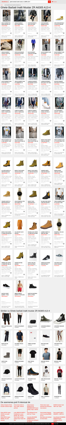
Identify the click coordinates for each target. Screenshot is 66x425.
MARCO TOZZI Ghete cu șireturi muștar (33, 171)
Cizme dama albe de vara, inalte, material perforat (19, 406)
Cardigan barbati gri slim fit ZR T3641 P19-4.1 (46, 83)
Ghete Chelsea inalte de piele (31, 263)
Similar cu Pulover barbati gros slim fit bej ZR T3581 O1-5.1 (33, 153)
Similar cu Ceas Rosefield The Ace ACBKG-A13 (20, 214)
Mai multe (56, 423)
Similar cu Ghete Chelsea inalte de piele (32, 277)
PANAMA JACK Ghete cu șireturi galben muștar (33, 233)
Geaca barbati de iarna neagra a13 (5, 24)
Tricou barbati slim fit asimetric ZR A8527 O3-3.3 (20, 83)
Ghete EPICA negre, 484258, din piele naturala (5, 419)
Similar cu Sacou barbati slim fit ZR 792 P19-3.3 (6, 95)
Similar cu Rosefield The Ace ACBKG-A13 (59, 247)
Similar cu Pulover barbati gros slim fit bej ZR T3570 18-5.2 (19, 153)
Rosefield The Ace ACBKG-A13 (59, 233)
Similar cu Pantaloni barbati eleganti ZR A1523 (19, 65)
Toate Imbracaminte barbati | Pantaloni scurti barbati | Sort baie (19, 307)
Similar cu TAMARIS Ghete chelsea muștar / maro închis (46, 185)
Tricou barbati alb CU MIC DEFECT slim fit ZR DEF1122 (6, 141)
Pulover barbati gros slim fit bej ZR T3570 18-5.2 (20, 141)
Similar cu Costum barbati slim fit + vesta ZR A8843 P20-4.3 (59, 124)
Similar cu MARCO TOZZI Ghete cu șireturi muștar (32, 185)
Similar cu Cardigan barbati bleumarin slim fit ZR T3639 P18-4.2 (32, 95)
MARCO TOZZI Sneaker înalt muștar (31, 202)
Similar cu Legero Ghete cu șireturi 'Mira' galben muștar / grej (46, 247)
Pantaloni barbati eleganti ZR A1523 (19, 53)
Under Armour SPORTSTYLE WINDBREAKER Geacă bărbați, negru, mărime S (32, 408)
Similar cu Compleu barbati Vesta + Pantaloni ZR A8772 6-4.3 (6, 124)
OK (52, 423)
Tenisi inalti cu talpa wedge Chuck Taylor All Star (19, 419)
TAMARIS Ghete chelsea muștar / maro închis (45, 172)
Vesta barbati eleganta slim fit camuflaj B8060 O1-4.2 (45, 414)
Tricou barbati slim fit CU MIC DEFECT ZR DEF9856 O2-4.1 (59, 141)
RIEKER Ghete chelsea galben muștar (58, 172)
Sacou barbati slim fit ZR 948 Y (46, 53)
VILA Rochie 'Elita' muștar (19, 233)
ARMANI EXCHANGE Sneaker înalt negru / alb (45, 264)
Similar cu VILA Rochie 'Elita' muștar (19, 247)
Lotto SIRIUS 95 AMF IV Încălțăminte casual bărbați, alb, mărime (19, 414)
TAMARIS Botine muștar (18, 263)
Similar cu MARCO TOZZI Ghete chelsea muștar (45, 155)
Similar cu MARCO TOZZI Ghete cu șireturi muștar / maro (5, 247)
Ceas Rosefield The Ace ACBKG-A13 (20, 202)
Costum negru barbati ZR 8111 (45, 24)
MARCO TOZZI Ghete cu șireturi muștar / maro (6, 233)
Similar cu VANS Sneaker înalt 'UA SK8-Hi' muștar (59, 36)
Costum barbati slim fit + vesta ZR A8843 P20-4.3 (58, 112)
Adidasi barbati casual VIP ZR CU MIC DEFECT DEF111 (45, 112)
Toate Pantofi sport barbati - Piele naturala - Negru (6, 307)
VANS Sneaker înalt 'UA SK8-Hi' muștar (59, 24)
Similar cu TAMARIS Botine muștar (19, 277)
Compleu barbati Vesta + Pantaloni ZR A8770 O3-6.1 (19, 112)
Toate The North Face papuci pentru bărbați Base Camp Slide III (59, 276)
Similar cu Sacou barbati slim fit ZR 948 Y (46, 65)
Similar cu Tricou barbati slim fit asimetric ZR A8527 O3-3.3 (19, 95)
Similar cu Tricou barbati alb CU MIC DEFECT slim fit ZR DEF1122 (6, 153)
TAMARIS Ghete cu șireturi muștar (5, 202)
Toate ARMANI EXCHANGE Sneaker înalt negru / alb (45, 276)
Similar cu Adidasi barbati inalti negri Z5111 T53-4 (19, 36)
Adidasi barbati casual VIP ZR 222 (5, 53)
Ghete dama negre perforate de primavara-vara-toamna (46, 406)
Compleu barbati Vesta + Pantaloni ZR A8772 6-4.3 (6, 112)
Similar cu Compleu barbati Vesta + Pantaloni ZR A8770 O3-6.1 (19, 124)
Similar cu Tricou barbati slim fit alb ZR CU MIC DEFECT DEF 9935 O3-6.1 (59, 215)
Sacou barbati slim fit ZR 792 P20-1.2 (59, 53)
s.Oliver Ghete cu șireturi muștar (6, 171)
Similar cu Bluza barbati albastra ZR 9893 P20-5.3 (32, 65)
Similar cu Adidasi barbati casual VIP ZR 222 (5, 65)
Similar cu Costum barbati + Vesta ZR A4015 (32, 36)
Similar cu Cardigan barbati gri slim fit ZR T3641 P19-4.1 (45, 95)
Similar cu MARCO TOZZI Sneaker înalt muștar (32, 216)
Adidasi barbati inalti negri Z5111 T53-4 (19, 24)
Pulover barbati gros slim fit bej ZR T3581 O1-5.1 (33, 141)
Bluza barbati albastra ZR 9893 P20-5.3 (32, 53)
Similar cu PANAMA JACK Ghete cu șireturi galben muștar (32, 245)
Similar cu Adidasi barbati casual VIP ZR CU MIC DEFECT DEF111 (45, 124)
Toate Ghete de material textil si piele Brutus (33, 307)
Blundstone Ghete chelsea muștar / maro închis (46, 202)
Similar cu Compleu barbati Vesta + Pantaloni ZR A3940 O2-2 (32, 124)
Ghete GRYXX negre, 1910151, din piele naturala (6, 414)
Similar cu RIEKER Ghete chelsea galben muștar (58, 184)
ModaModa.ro (5, 1)
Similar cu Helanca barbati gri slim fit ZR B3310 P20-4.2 (59, 95)
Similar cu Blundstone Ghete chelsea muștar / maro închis (46, 216)
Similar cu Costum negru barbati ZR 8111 (45, 36)
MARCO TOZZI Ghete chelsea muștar (46, 140)
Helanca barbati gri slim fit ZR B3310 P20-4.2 (59, 83)
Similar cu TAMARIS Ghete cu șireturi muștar (6, 216)
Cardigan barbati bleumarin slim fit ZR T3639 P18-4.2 (32, 83)
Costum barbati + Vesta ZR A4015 (32, 24)
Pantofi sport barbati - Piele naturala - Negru (5, 295)
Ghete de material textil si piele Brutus (32, 295)
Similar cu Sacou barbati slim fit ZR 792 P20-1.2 (59, 65)
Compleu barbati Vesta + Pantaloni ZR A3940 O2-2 (32, 112)
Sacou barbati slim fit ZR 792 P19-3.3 (6, 82)
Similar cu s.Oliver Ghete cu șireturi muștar (6, 185)
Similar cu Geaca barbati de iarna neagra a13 (6, 36)
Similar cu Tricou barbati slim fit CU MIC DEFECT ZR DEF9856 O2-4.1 (59, 153)
